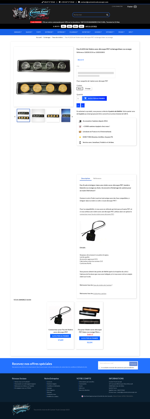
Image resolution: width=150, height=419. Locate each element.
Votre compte (84, 378)
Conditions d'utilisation (53, 386)
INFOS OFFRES (91, 26)
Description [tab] (85, 178)
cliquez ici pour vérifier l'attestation (123, 396)
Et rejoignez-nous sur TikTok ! (23, 388)
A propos (49, 388)
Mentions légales (52, 384)
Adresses (82, 388)
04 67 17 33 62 (48, 2)
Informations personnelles (86, 382)
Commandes (83, 384)
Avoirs (81, 386)
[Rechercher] (91, 14)
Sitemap (49, 392)
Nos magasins (51, 390)
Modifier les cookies (52, 396)
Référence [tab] (97, 178)
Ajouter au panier (94, 98)
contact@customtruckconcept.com (93, 2)
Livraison (49, 382)
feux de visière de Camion (102, 285)
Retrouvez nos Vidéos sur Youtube (24, 386)
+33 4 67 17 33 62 (66, 2)
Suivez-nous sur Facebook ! (22, 382)
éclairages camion (99, 293)
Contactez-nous (51, 394)
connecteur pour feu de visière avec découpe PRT (97, 214)
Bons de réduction (84, 390)
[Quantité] (79, 98)
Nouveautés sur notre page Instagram (25, 384)
